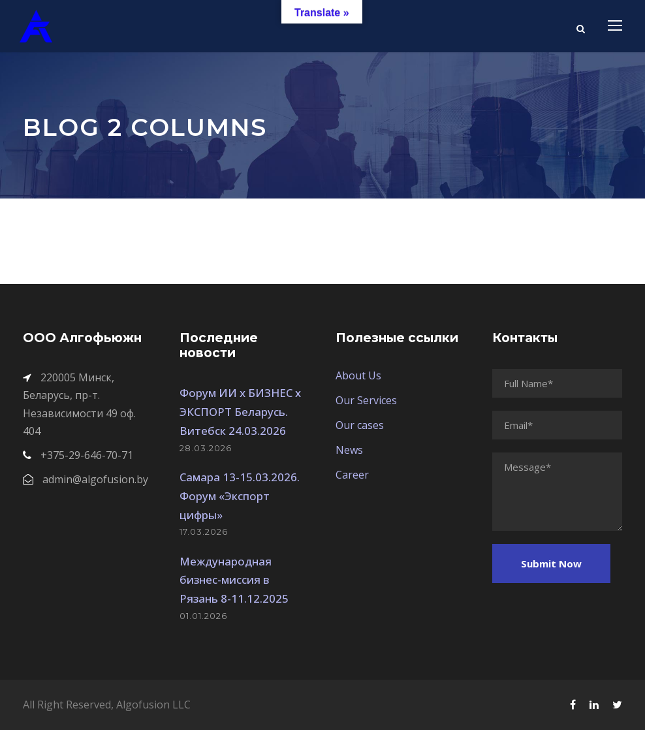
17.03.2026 (204, 531)
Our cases (360, 425)
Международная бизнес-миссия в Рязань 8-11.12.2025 (234, 580)
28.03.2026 (206, 448)
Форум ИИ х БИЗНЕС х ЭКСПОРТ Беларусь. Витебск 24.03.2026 (240, 411)
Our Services (366, 400)
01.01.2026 (203, 616)
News (349, 450)
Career (352, 475)
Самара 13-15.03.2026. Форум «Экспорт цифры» (240, 495)
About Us (358, 375)
